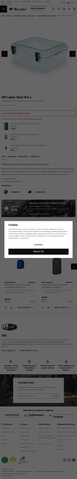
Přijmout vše (38, 251)
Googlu (29, 234)
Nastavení (38, 245)
